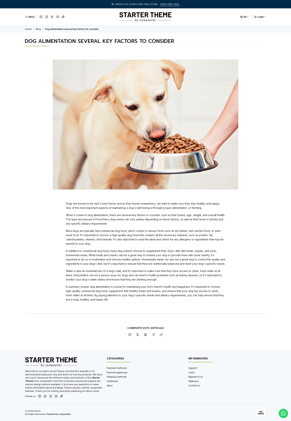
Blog (38, 29)
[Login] (260, 17)
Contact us (194, 385)
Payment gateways (117, 372)
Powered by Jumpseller (58, 414)
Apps (110, 385)
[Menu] (30, 17)
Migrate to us (195, 376)
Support (192, 368)
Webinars (193, 381)
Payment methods (117, 368)
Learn (191, 372)
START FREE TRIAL (169, 4)
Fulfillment (112, 381)
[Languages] (244, 17)
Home (28, 29)
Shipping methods (117, 376)
